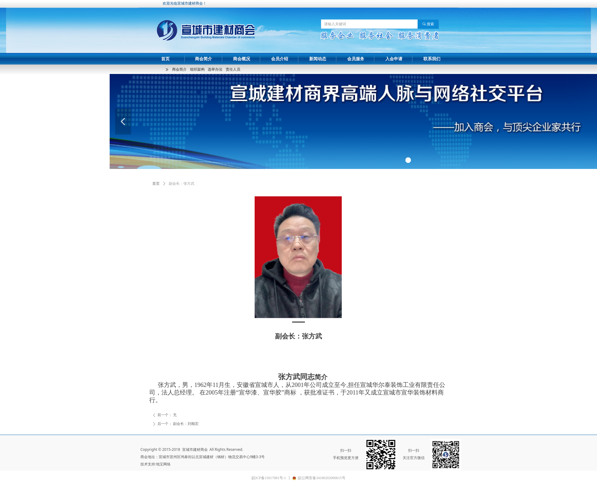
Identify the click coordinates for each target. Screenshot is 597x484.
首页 (156, 183)
